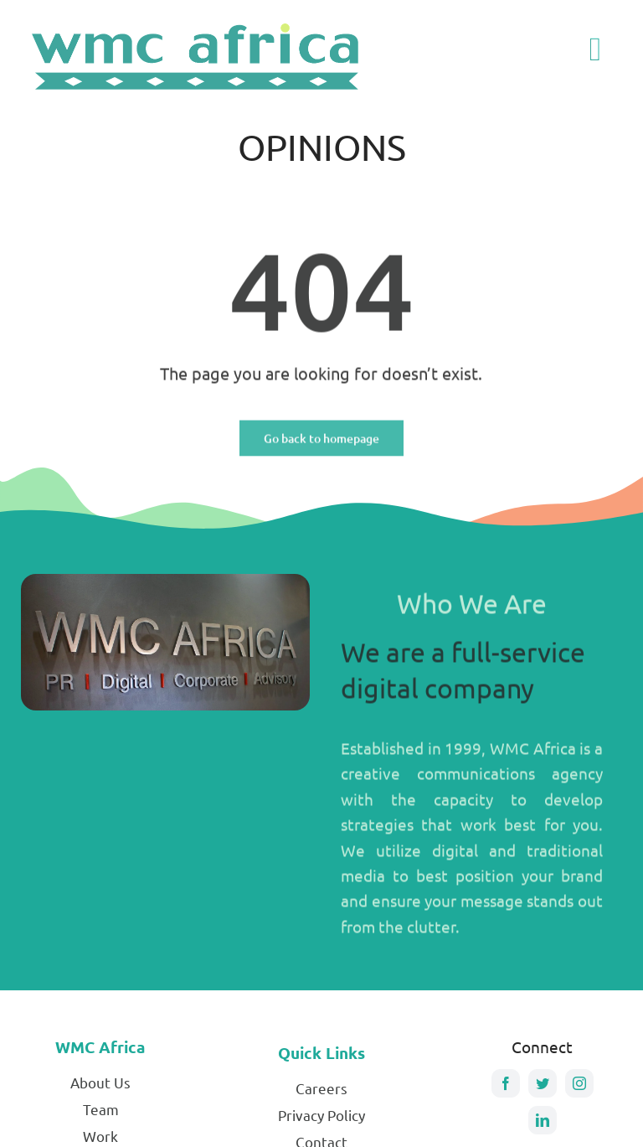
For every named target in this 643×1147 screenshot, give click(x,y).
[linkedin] (542, 1120)
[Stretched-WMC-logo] (198, 21)
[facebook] (505, 1083)
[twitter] (542, 1083)
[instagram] (579, 1083)
